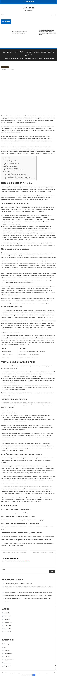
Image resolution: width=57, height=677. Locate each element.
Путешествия (7, 663)
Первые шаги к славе (10, 165)
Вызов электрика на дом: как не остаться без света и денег (19, 32)
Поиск (53, 15)
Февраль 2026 (8, 622)
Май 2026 (6, 613)
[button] (33, 158)
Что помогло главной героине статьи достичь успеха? (19, 177)
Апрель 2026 (7, 616)
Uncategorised (5, 66)
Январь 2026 (7, 625)
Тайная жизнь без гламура (11, 168)
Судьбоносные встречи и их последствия (15, 170)
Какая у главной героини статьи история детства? (18, 175)
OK (34, 675)
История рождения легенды (9, 160)
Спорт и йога (7, 666)
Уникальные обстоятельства (11, 161)
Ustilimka (28, 7)
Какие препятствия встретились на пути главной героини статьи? (21, 178)
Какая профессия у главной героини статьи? (17, 174)
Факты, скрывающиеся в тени (10, 166)
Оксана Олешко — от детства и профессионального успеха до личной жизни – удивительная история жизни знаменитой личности (15, 552)
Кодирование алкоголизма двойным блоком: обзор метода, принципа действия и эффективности (28, 592)
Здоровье (6, 650)
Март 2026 (7, 619)
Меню (3, 15)
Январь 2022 (7, 632)
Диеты (6, 647)
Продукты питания (8, 659)
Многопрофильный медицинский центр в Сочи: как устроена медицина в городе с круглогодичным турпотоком (28, 600)
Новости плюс (7, 656)
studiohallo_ (12, 69)
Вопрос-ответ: (6, 171)
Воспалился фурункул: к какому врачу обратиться (43, 552)
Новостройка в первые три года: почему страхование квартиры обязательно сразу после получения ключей (28, 588)
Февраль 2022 (7, 629)
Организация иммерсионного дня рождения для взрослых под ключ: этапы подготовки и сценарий (28, 595)
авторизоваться (26, 561)
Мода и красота (8, 653)
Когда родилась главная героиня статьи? (16, 173)
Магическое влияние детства (12, 163)
